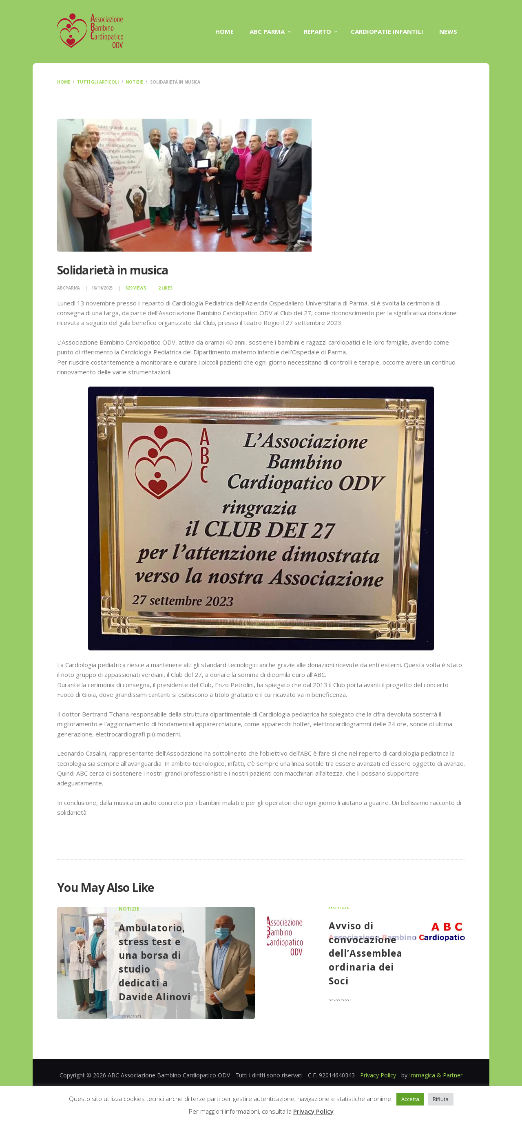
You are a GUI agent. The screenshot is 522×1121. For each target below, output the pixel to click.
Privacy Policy (378, 1075)
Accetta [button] (410, 1099)
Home (63, 82)
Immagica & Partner (435, 1075)
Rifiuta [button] (441, 1099)
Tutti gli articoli (97, 82)
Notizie (134, 82)
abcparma (69, 288)
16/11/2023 (102, 288)
